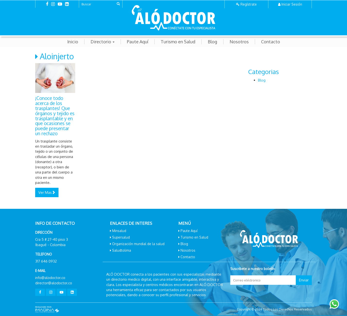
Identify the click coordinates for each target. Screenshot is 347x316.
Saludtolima (121, 250)
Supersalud (121, 237)
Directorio (103, 41)
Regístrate (248, 4)
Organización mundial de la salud (138, 244)
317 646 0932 (46, 261)
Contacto (270, 41)
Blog (212, 41)
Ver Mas (46, 192)
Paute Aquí (137, 41)
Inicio (72, 41)
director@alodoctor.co (53, 283)
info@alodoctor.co (50, 277)
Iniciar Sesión (291, 4)
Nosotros (239, 41)
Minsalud (119, 231)
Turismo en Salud (178, 41)
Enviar (304, 280)
